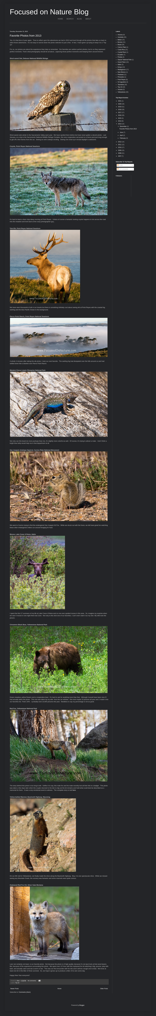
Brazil (119, 44)
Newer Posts (14, 988)
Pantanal (120, 74)
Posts (120, 165)
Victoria (120, 89)
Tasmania (121, 84)
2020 (120, 104)
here (74, 790)
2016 (120, 115)
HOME (60, 19)
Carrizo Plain (122, 47)
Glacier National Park (124, 60)
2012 (120, 142)
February (123, 138)
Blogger (81, 1005)
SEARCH (69, 19)
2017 (120, 112)
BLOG (79, 19)
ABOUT (88, 19)
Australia (120, 37)
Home (59, 988)
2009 (120, 150)
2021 (120, 101)
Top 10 (17, 982)
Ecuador (120, 55)
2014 (120, 121)
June (121, 132)
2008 (120, 153)
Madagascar (122, 69)
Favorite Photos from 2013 (25, 35)
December (123, 126)
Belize (120, 40)
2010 (120, 147)
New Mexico (122, 72)
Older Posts (104, 988)
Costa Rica (121, 49)
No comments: (32, 980)
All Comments (122, 169)
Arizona (120, 35)
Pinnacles (121, 77)
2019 (120, 107)
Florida (120, 57)
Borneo (120, 42)
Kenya (120, 67)
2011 (120, 144)
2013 (120, 124)
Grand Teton (122, 62)
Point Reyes (122, 79)
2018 (120, 109)
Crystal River (122, 52)
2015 (120, 118)
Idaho (119, 64)
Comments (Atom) (24, 992)
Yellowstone (121, 92)
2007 (120, 156)
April (121, 135)
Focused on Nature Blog (49, 12)
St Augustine (122, 82)
